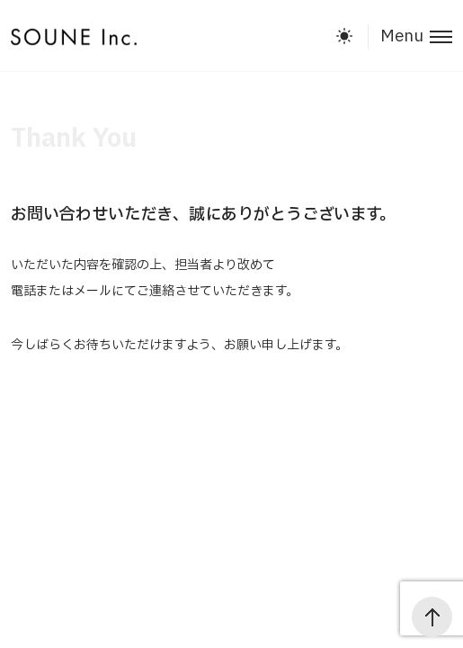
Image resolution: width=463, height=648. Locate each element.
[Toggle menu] (410, 36)
